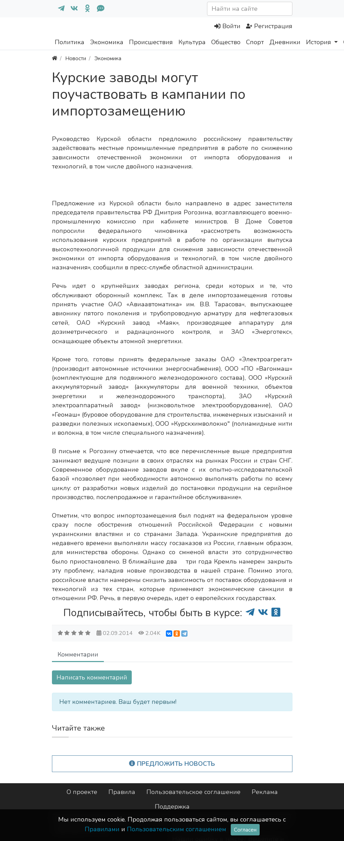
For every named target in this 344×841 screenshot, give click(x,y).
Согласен (245, 829)
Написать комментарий (91, 677)
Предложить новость (172, 764)
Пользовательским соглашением (176, 829)
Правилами (102, 829)
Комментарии (78, 654)
